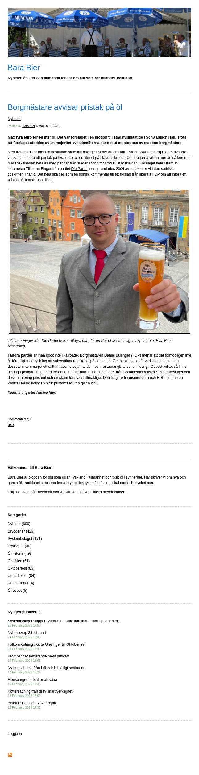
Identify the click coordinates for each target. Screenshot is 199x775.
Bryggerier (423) (21, 531)
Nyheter (14, 119)
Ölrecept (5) (17, 590)
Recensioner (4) (21, 583)
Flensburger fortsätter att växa (32, 682)
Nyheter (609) (19, 524)
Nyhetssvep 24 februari (27, 635)
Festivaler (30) (19, 546)
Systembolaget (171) (25, 539)
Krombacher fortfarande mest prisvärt (38, 658)
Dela (11, 425)
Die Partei (79, 169)
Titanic (29, 174)
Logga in (15, 733)
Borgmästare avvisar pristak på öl (65, 107)
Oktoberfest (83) (21, 568)
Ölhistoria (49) (19, 553)
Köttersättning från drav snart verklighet (40, 693)
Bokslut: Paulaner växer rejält (32, 705)
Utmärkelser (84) (21, 576)
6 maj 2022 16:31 (48, 126)
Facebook (44, 492)
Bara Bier (24, 67)
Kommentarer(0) (19, 419)
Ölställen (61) (19, 561)
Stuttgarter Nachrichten (37, 392)
